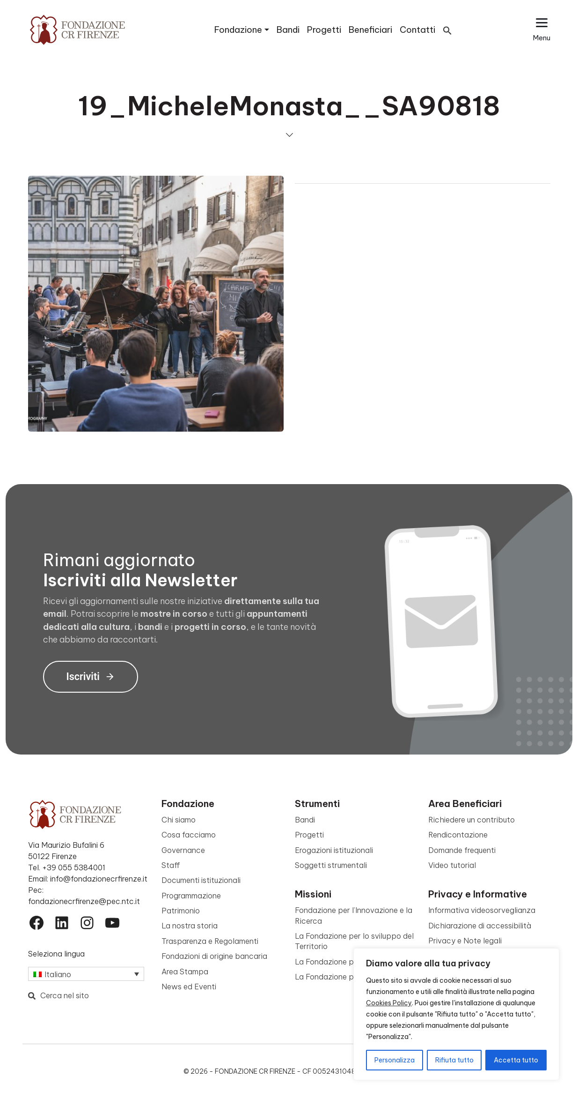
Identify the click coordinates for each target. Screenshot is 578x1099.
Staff (170, 865)
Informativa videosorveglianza (481, 910)
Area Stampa (184, 971)
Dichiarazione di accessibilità (479, 925)
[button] (447, 29)
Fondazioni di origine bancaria (214, 956)
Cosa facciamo (188, 834)
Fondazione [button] (238, 29)
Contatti (417, 29)
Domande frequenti (462, 850)
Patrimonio (180, 910)
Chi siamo (178, 819)
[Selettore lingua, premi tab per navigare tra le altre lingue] (86, 974)
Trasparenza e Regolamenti (209, 941)
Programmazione (191, 895)
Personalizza (394, 1060)
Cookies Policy (389, 1003)
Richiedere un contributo (471, 819)
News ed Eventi (188, 986)
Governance (183, 850)
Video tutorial (452, 865)
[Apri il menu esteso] (541, 29)
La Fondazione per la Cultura (345, 961)
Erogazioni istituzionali (334, 850)
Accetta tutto (516, 1060)
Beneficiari (370, 29)
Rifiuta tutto (454, 1060)
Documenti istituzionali (201, 880)
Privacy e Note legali (465, 940)
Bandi (288, 29)
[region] (456, 1014)
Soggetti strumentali (331, 865)
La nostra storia (189, 925)
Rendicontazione (458, 834)
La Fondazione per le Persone (347, 976)
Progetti (324, 29)
